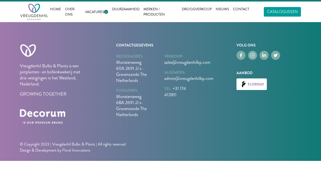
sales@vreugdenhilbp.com (187, 62)
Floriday (251, 84)
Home (55, 9)
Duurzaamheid (125, 9)
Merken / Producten (154, 12)
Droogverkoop (197, 9)
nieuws (222, 9)
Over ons (69, 12)
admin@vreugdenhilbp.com (188, 78)
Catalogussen (282, 12)
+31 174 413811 (175, 91)
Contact (241, 9)
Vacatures (94, 11)
